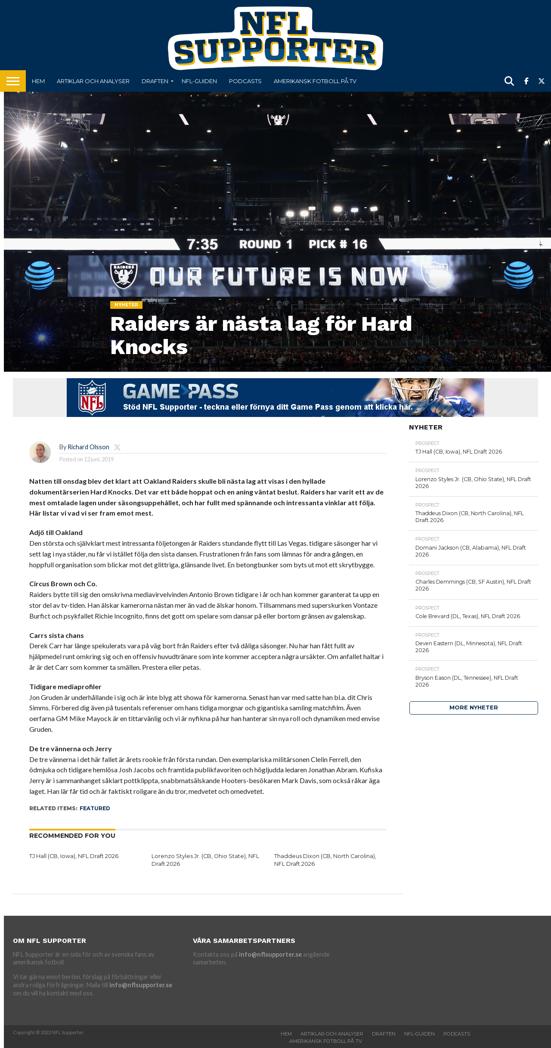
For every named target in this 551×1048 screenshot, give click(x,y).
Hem (38, 81)
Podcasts (245, 81)
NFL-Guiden (199, 81)
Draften (155, 81)
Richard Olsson (88, 447)
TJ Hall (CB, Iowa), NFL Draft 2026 (73, 856)
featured (95, 808)
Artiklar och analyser (93, 81)
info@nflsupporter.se (140, 985)
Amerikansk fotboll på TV (315, 81)
